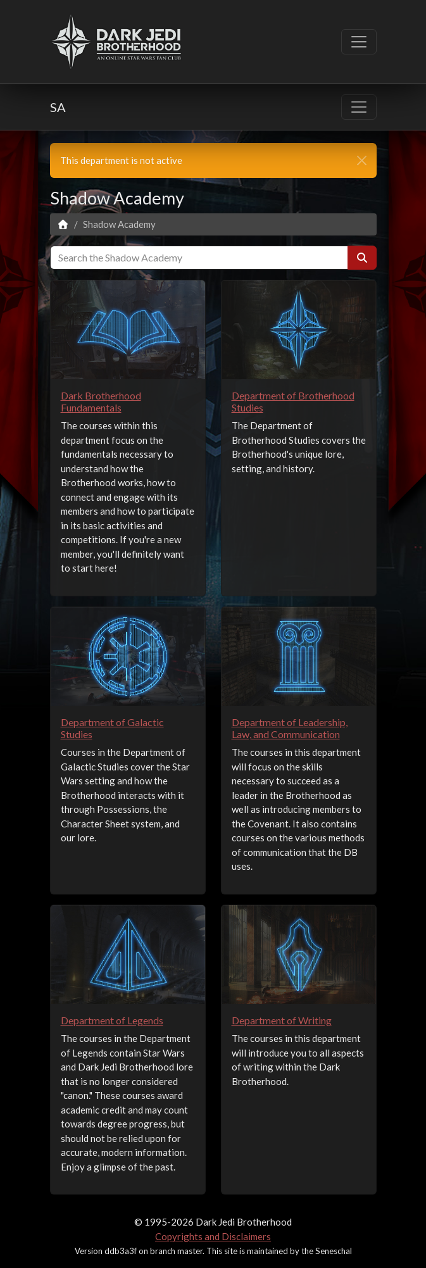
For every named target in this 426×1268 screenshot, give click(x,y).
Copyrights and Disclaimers (213, 1236)
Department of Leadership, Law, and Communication (290, 728)
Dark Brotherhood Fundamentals (101, 401)
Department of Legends (112, 1020)
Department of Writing (282, 1020)
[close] (362, 160)
